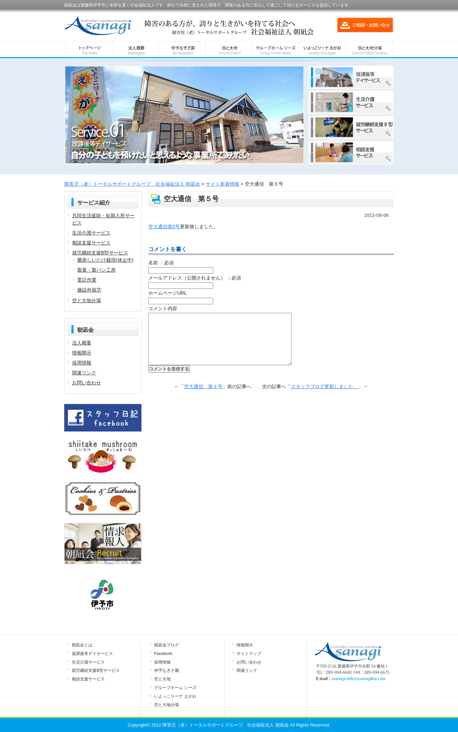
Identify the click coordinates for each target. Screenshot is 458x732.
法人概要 (81, 343)
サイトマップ (249, 653)
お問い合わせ (86, 382)
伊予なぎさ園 (166, 670)
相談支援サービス (91, 242)
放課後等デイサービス (92, 653)
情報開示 (81, 353)
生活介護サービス (91, 233)
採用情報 (81, 362)
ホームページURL (167, 293)
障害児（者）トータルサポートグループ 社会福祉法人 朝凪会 (132, 184)
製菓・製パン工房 (96, 270)
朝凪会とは (82, 645)
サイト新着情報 (222, 184)
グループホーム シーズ (175, 687)
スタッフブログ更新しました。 (324, 397)
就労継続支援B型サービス (100, 252)
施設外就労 (89, 290)
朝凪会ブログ (166, 645)
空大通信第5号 (164, 226)
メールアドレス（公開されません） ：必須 (194, 278)
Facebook (163, 653)
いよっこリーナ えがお (175, 696)
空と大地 (162, 679)
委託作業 (86, 280)
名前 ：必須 (161, 262)
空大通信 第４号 (203, 397)
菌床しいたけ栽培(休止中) (105, 260)
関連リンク (84, 372)
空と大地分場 (86, 300)
